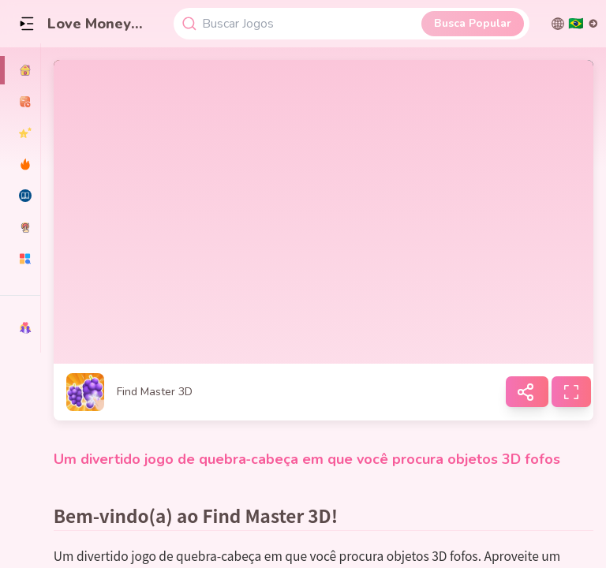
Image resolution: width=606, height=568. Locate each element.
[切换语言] (575, 23)
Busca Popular (472, 23)
